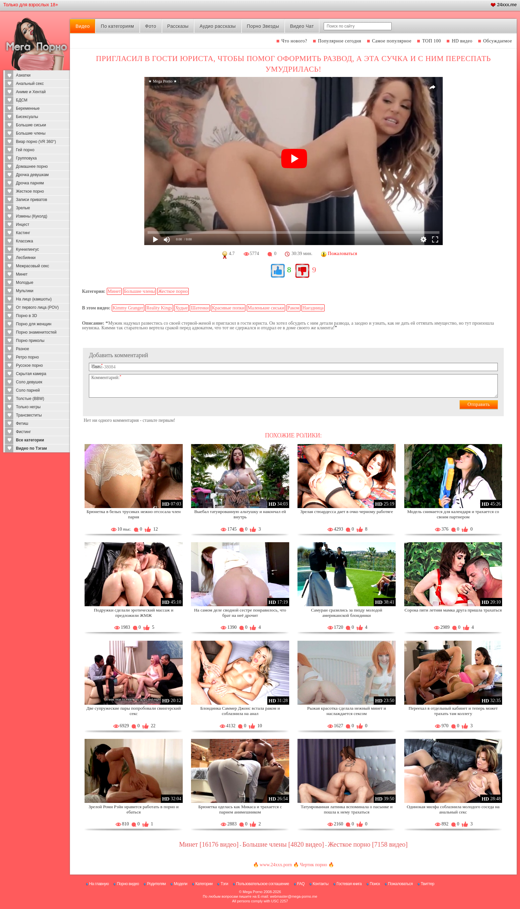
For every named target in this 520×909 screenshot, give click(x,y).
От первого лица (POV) (37, 307)
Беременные (27, 108)
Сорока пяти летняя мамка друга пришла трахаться (453, 610)
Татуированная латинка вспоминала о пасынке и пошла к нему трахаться (347, 809)
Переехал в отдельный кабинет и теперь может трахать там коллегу (453, 711)
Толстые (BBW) (30, 398)
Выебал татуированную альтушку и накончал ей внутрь (240, 514)
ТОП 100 (431, 40)
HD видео (462, 40)
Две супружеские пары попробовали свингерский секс (133, 711)
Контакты (321, 883)
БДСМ (22, 100)
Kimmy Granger (128, 307)
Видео (83, 26)
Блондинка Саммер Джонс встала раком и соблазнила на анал (240, 711)
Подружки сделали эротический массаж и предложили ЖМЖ (133, 613)
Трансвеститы (29, 415)
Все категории (30, 440)
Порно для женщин (33, 324)
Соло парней (28, 390)
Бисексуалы (27, 116)
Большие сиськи (31, 125)
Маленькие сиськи (266, 307)
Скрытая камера (31, 373)
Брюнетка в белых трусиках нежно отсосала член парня (134, 514)
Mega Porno (253, 892)
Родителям (156, 883)
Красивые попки (228, 307)
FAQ (301, 883)
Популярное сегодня (339, 40)
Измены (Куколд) (31, 216)
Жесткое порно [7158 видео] (368, 844)
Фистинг (23, 431)
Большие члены (30, 133)
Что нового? (294, 40)
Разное (22, 349)
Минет (22, 274)
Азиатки (23, 75)
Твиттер (427, 883)
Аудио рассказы (218, 26)
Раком (293, 307)
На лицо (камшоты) (34, 299)
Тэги (224, 883)
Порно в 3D (26, 315)
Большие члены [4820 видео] (283, 844)
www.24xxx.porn (276, 864)
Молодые (24, 282)
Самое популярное (392, 40)
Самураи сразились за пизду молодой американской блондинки (346, 613)
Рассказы (177, 26)
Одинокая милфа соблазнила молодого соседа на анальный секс (453, 809)
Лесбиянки (25, 257)
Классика (24, 241)
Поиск (375, 883)
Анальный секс (30, 83)
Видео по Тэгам (31, 448)
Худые (181, 307)
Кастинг (23, 232)
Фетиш (22, 423)
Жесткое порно (30, 191)
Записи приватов (31, 199)
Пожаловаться (400, 883)
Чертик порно (313, 864)
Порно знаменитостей (36, 332)
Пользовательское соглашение (262, 883)
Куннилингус (27, 249)
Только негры (28, 407)
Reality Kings (159, 307)
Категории (204, 883)
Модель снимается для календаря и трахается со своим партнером (453, 514)
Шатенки (200, 307)
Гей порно (25, 150)
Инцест (22, 224)
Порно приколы (30, 340)
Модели (180, 883)
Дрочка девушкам (32, 174)
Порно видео (128, 883)
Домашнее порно (32, 166)
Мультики (24, 291)
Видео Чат (302, 26)
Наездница (313, 307)
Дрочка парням (30, 183)
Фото (150, 26)
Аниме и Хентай (31, 92)
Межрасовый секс (32, 266)
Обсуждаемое (497, 40)
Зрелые (23, 208)
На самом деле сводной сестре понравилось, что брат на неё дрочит (240, 613)
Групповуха (26, 158)
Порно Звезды (263, 26)
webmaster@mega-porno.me (293, 896)
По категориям (117, 26)
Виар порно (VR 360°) (36, 141)
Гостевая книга (349, 883)
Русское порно (29, 365)
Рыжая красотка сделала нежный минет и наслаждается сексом (346, 711)
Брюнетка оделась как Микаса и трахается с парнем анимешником (240, 809)
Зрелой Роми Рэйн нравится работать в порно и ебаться (133, 809)
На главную (99, 883)
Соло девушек (29, 382)
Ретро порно (27, 357)
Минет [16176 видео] (208, 844)
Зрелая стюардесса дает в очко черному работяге (346, 511)
